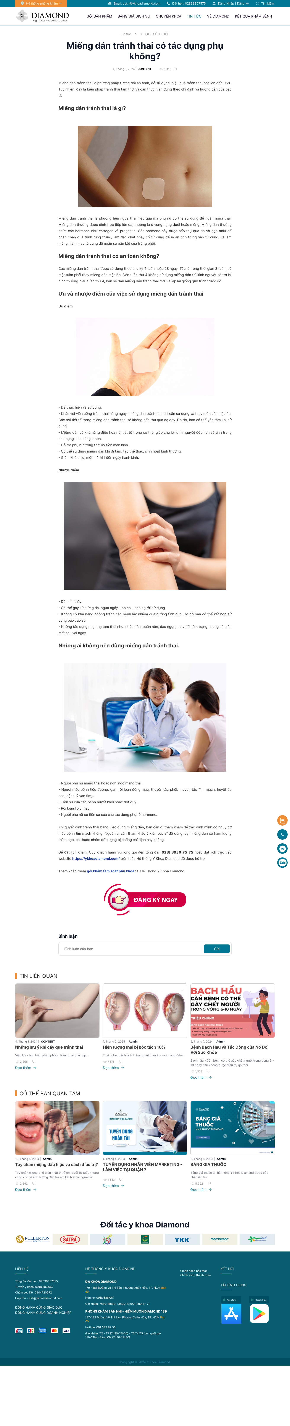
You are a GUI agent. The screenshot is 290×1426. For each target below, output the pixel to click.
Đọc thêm (25, 1067)
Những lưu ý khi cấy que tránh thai (49, 1047)
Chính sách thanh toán (195, 1275)
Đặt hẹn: (189, 3)
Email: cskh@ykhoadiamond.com (137, 3)
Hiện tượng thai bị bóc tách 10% (134, 1047)
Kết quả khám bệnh (253, 16)
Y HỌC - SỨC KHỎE (155, 34)
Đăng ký (243, 3)
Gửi (217, 949)
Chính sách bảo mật (193, 1270)
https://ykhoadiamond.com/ (96, 858)
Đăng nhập (226, 3)
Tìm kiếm (265, 3)
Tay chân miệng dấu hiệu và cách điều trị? (56, 1164)
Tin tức (126, 34)
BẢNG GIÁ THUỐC (208, 1164)
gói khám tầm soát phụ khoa (110, 871)
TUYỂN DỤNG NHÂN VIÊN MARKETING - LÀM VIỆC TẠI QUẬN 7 (142, 1167)
